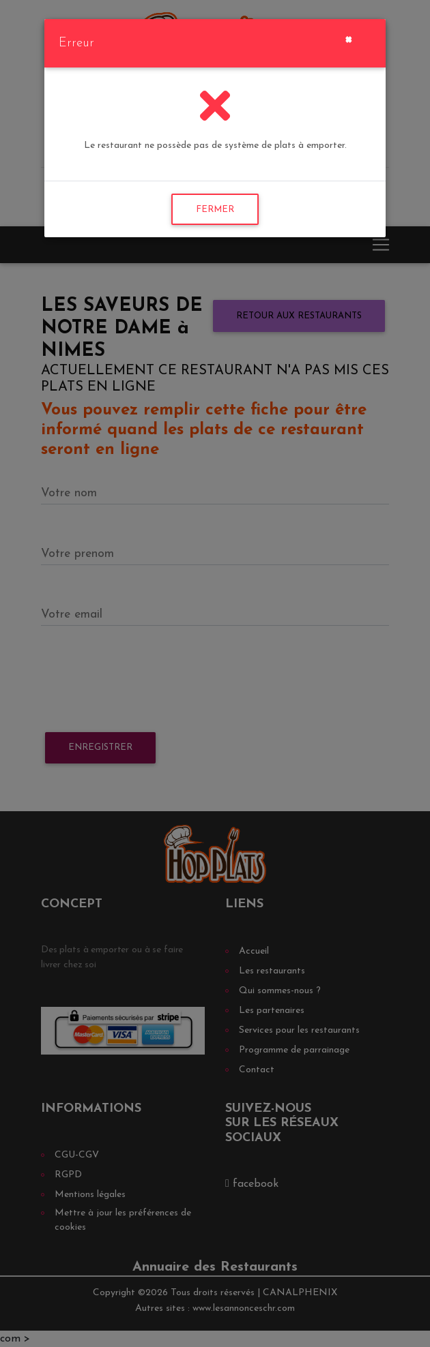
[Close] (348, 38)
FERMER (215, 209)
